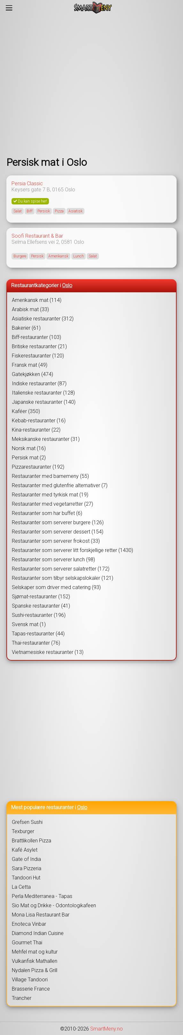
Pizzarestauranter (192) (38, 467)
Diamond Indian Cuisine (38, 933)
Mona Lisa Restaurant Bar (40, 915)
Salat (17, 211)
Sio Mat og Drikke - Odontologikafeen (54, 905)
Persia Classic (27, 183)
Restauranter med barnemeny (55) (50, 476)
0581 (67, 242)
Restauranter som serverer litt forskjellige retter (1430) (72, 550)
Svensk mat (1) (29, 624)
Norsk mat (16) (29, 448)
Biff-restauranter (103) (36, 337)
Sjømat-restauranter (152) (41, 597)
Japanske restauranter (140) (44, 402)
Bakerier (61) (26, 328)
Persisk (43, 211)
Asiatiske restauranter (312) (43, 319)
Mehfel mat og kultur (35, 952)
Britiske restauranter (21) (39, 346)
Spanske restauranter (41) (41, 606)
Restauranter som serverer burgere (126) (58, 522)
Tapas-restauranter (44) (38, 634)
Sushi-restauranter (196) (39, 615)
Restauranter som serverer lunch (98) (53, 559)
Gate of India (26, 859)
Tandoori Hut (26, 878)
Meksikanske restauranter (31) (46, 439)
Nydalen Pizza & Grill (34, 970)
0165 (58, 190)
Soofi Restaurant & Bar (37, 236)
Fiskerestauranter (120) (38, 356)
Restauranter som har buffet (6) (47, 513)
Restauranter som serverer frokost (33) (56, 541)
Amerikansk (58, 256)
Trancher (21, 998)
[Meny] (9, 7)
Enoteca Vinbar (29, 924)
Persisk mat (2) (29, 458)
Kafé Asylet (24, 850)
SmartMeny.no (106, 1029)
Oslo (70, 190)
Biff (30, 211)
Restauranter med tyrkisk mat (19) (50, 495)
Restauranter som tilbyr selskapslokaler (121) (62, 578)
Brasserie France (31, 989)
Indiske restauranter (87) (39, 383)
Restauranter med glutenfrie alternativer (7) (59, 485)
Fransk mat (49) (29, 365)
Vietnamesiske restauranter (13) (48, 652)
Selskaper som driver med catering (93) (56, 587)
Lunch (78, 256)
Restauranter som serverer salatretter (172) (60, 569)
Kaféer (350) (26, 411)
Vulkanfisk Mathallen (34, 961)
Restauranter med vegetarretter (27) (52, 504)
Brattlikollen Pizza (31, 841)
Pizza (59, 211)
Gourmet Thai (27, 942)
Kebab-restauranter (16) (39, 421)
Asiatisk (75, 211)
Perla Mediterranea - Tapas (42, 896)
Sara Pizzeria (26, 868)
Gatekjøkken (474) (32, 374)
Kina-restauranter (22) (36, 430)
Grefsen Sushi (27, 822)
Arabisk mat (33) (30, 309)
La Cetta (21, 887)
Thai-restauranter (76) (36, 643)
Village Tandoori (30, 980)
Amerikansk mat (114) (36, 300)
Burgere (19, 256)
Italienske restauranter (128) (43, 393)
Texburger (23, 831)
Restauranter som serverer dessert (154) (57, 532)
